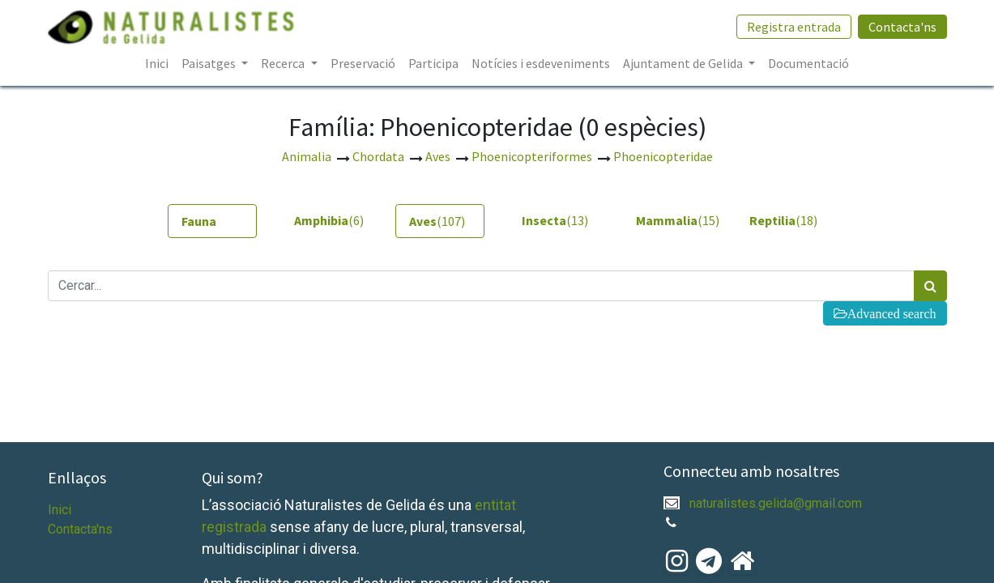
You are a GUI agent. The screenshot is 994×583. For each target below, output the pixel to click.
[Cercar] (930, 285)
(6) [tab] (329, 220)
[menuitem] (157, 63)
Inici (59, 509)
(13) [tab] (555, 220)
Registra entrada (794, 27)
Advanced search (891, 313)
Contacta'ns (902, 27)
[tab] (212, 221)
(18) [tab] (783, 220)
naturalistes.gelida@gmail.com (775, 503)
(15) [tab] (674, 220)
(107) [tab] (437, 221)
